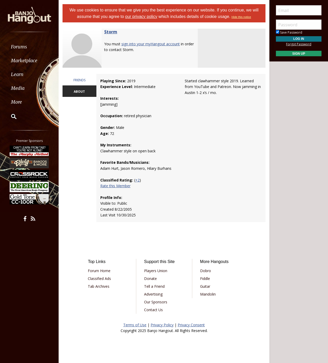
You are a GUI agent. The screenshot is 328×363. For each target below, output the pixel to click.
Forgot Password (298, 44)
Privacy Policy (162, 324)
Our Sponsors (155, 301)
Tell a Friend (154, 286)
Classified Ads (99, 278)
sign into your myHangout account (150, 43)
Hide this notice (241, 16)
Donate (150, 278)
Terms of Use (134, 324)
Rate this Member (115, 185)
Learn (17, 74)
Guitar (205, 286)
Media (17, 88)
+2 (137, 180)
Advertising (153, 294)
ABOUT (79, 91)
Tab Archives (98, 286)
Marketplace (24, 61)
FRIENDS (79, 80)
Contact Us (153, 309)
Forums (19, 47)
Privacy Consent (191, 324)
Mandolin (208, 294)
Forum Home (99, 270)
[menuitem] (29, 47)
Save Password (289, 32)
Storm (110, 32)
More (16, 102)
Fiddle (205, 278)
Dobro (205, 270)
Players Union (155, 270)
